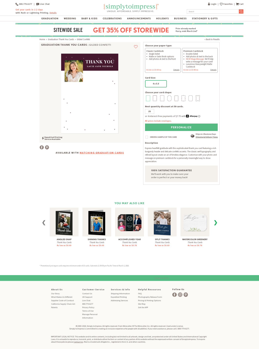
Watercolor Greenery (195, 239)
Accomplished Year (129, 239)
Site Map (142, 304)
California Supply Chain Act (63, 304)
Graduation (49, 18)
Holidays (162, 18)
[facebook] (174, 294)
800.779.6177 (24, 4)
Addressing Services (119, 300)
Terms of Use (87, 311)
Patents (54, 307)
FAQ (140, 293)
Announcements (139, 18)
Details (53, 12)
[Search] (213, 11)
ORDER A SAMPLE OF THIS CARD (163, 137)
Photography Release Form (150, 297)
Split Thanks (162, 239)
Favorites (228, 4)
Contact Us (87, 293)
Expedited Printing (119, 297)
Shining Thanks (97, 239)
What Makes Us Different (61, 297)
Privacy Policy (88, 307)
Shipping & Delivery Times (207, 137)
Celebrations (112, 18)
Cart (239, 4)
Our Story (55, 293)
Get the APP (143, 307)
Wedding (70, 18)
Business (180, 18)
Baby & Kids (89, 18)
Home (42, 39)
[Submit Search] (241, 11)
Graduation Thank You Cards (61, 39)
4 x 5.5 (156, 83)
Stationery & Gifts (205, 18)
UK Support (87, 297)
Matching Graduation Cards (102, 152)
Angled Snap (64, 239)
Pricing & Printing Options (149, 300)
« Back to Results (212, 39)
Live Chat (43, 4)
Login (212, 4)
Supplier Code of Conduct (62, 300)
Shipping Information (120, 293)
